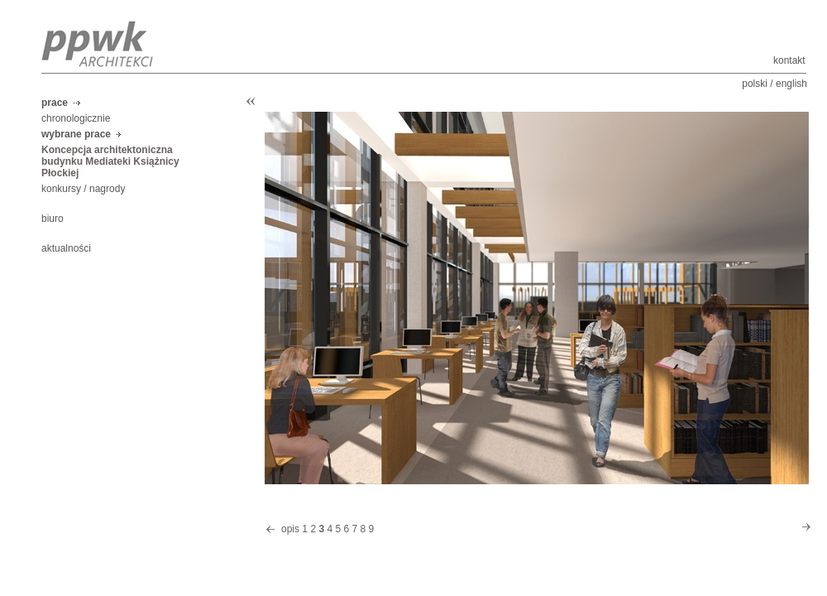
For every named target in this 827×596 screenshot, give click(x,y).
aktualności (66, 248)
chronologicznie (75, 118)
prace (54, 102)
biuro (52, 218)
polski (754, 83)
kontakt (789, 60)
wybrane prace (76, 134)
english (791, 83)
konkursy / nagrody (83, 189)
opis (290, 529)
